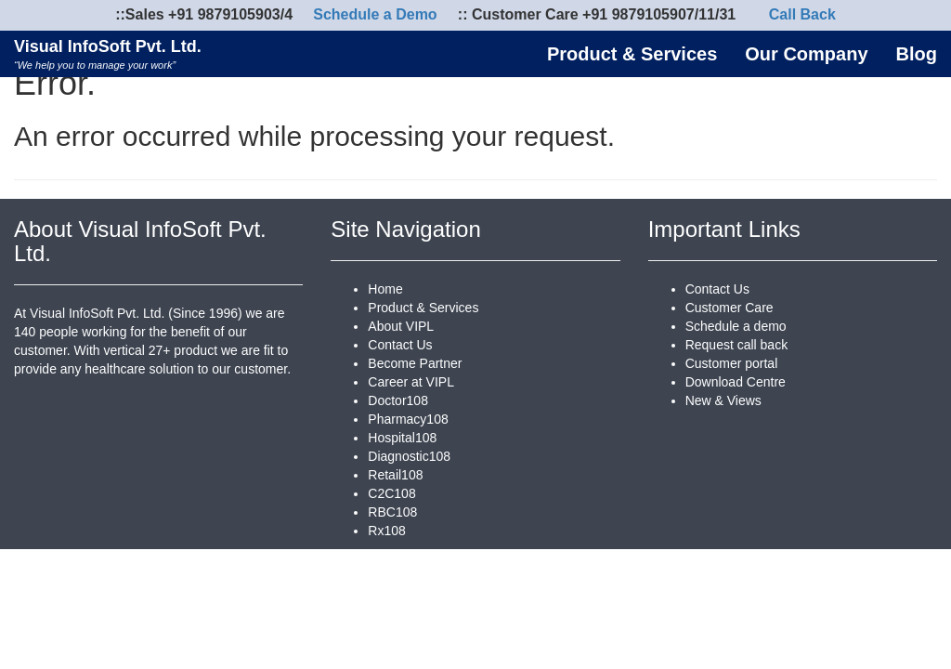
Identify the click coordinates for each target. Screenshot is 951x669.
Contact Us (400, 344)
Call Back (802, 14)
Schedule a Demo (374, 14)
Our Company (806, 54)
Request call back (736, 344)
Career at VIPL (411, 381)
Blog (916, 54)
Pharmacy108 (408, 419)
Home (385, 289)
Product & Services (632, 54)
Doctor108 (398, 400)
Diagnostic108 (409, 456)
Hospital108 (402, 437)
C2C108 (391, 493)
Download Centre (735, 381)
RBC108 (392, 512)
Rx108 (386, 530)
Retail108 (395, 474)
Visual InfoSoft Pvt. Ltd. (108, 53)
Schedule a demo (736, 326)
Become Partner (415, 363)
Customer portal (731, 363)
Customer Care (729, 307)
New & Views (723, 400)
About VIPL (401, 326)
